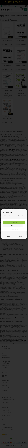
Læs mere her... (19, 216)
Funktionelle (8, 236)
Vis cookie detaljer (14, 229)
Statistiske (20, 236)
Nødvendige (8, 232)
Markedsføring (20, 232)
